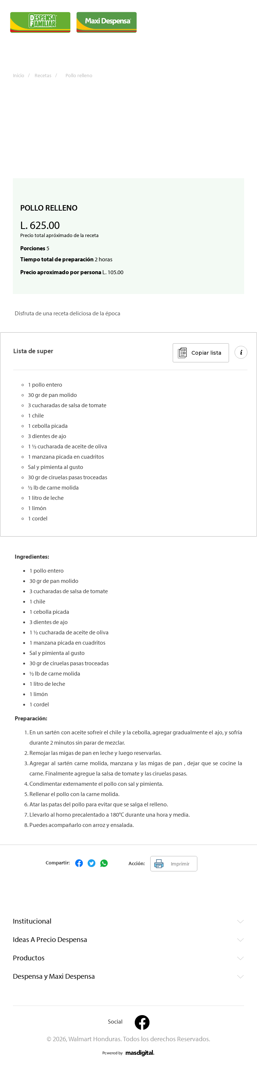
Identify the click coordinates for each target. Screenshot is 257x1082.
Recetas (48, 75)
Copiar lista (206, 353)
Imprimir (180, 863)
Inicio (23, 75)
